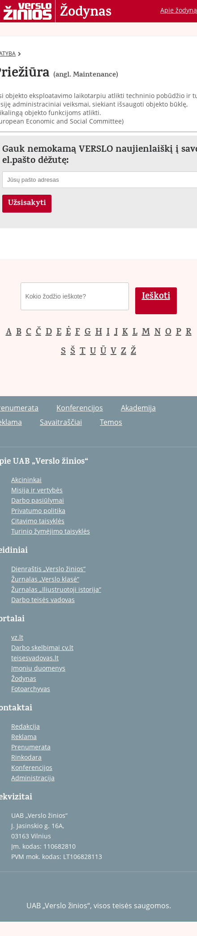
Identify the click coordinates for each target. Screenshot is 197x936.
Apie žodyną (178, 10)
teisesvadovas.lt (35, 658)
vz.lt (17, 637)
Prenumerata (31, 747)
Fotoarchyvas (30, 688)
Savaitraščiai (61, 422)
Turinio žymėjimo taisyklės (50, 531)
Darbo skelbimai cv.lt (42, 647)
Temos (111, 422)
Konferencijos (79, 408)
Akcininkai (26, 479)
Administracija (33, 778)
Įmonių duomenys (38, 668)
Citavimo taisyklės (37, 521)
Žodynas (85, 12)
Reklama (24, 736)
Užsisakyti (27, 203)
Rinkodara (26, 757)
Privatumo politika (38, 510)
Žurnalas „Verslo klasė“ (45, 579)
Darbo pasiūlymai (37, 500)
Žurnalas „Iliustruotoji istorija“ (56, 589)
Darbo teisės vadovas (43, 599)
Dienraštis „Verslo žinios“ (48, 568)
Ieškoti (156, 297)
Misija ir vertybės (37, 490)
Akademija (138, 408)
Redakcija (25, 726)
